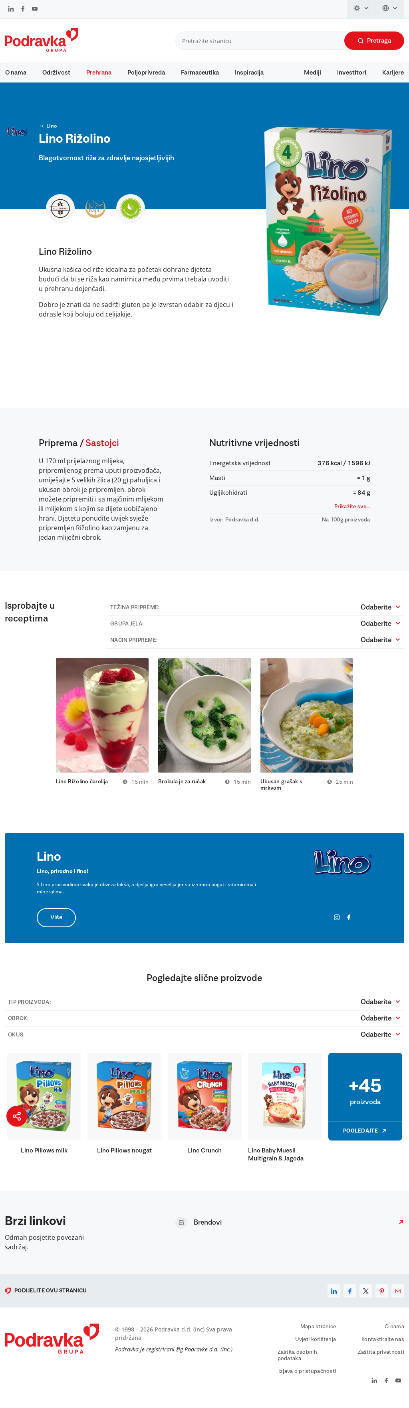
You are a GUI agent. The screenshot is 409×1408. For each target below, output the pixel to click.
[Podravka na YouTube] (35, 9)
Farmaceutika (200, 72)
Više (56, 922)
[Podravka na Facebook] (23, 9)
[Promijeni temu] (361, 9)
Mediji (312, 72)
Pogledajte (365, 1135)
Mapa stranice (318, 1331)
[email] (397, 1295)
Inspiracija (249, 72)
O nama (15, 72)
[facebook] (349, 1295)
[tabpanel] (102, 726)
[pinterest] (381, 1295)
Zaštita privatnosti (381, 1356)
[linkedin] (334, 1295)
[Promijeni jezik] (390, 9)
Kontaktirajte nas (382, 1344)
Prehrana (98, 72)
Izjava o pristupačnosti (307, 1376)
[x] (365, 1295)
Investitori (351, 72)
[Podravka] (41, 50)
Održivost (56, 72)
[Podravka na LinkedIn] (11, 9)
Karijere (393, 72)
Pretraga (374, 40)
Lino (48, 130)
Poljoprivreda (146, 72)
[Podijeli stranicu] (16, 1116)
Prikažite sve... (352, 510)
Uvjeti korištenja (315, 1344)
